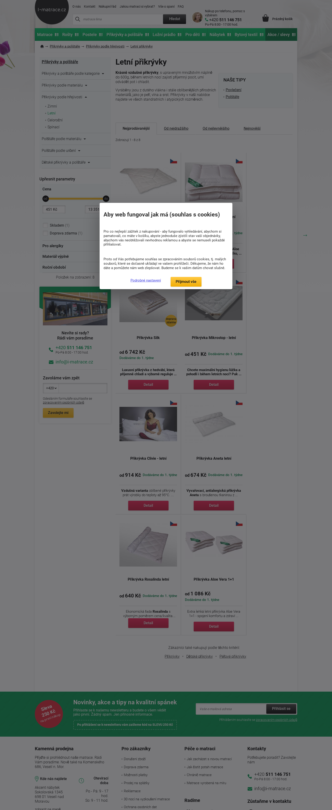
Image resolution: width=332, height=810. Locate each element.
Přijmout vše (186, 281)
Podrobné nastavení (145, 280)
